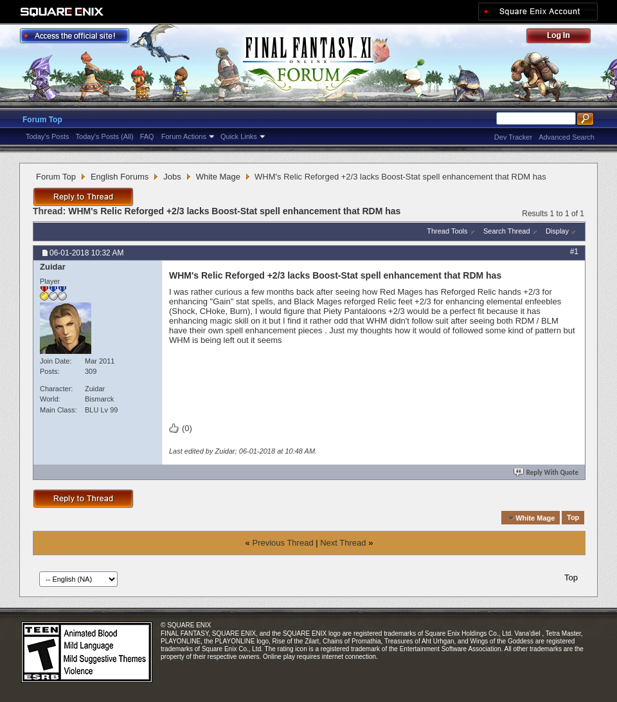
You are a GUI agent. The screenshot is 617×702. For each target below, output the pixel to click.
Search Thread (506, 231)
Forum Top (42, 119)
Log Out (565, 38)
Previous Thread (282, 543)
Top (573, 518)
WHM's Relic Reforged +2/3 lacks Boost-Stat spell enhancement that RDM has (234, 211)
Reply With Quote (546, 472)
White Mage (218, 176)
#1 (574, 251)
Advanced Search (567, 137)
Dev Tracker (513, 137)
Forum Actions (183, 136)
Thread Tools (447, 231)
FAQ (147, 136)
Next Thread (343, 543)
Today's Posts (47, 136)
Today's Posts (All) (105, 136)
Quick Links (238, 136)
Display (557, 231)
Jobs (172, 176)
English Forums (119, 176)
